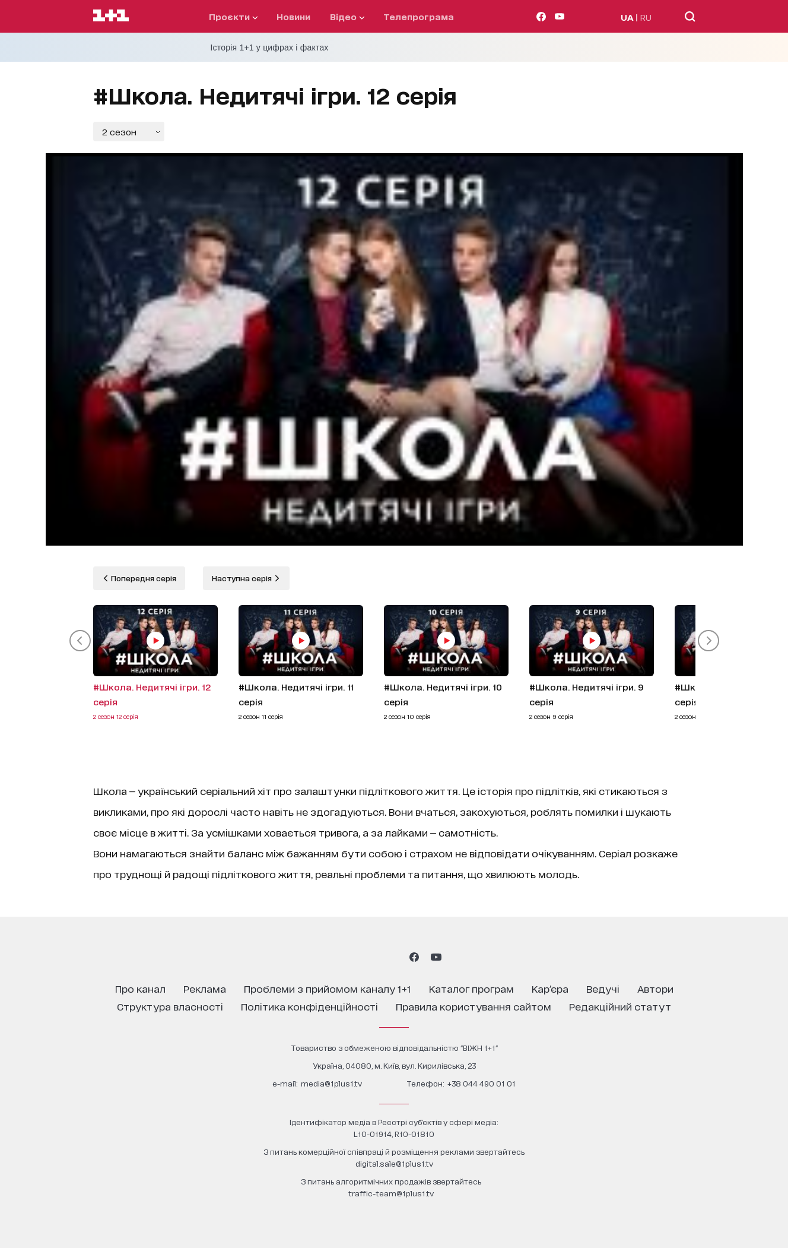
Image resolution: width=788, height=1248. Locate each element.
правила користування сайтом (473, 1006)
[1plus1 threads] (372, 957)
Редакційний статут (620, 1006)
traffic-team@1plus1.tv (391, 1193)
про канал (140, 988)
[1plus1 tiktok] (393, 957)
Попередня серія (142, 578)
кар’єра (550, 988)
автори (655, 988)
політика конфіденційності (309, 1006)
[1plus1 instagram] (351, 957)
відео (347, 16)
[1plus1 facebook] (414, 957)
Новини (293, 16)
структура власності (170, 1006)
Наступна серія (243, 578)
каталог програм (471, 988)
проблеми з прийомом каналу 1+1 (327, 988)
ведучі (602, 988)
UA (627, 17)
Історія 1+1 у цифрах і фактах (270, 47)
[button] (80, 640)
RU (646, 17)
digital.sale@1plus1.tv (394, 1163)
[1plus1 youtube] (436, 957)
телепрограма (418, 16)
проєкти (233, 16)
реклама (204, 988)
